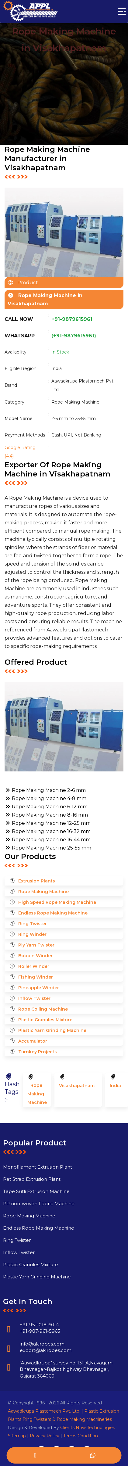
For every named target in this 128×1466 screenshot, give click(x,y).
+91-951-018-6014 (26, 1338)
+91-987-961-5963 (27, 1344)
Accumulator (32, 1041)
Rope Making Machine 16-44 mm (48, 840)
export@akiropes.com (32, 1363)
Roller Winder (33, 966)
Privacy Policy (44, 1436)
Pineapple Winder (38, 987)
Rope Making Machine (43, 891)
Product (26, 283)
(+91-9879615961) (73, 336)
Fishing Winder (35, 977)
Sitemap (17, 1436)
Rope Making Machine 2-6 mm (45, 790)
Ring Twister (32, 923)
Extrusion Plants (36, 881)
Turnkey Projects (37, 1052)
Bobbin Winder (35, 955)
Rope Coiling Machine (43, 1009)
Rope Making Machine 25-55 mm (48, 848)
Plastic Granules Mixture (45, 1019)
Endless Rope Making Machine (53, 913)
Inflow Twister (34, 998)
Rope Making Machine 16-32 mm (48, 831)
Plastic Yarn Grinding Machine (52, 1030)
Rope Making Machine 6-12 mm (46, 807)
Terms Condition (80, 1436)
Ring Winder (32, 934)
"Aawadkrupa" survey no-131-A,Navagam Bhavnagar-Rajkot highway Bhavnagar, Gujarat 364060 (53, 1382)
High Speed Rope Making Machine (57, 902)
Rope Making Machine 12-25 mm (48, 823)
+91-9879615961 (71, 319)
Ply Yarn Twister (36, 945)
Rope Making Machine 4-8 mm (45, 798)
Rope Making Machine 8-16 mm (46, 815)
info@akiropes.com (29, 1357)
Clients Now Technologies (87, 1427)
